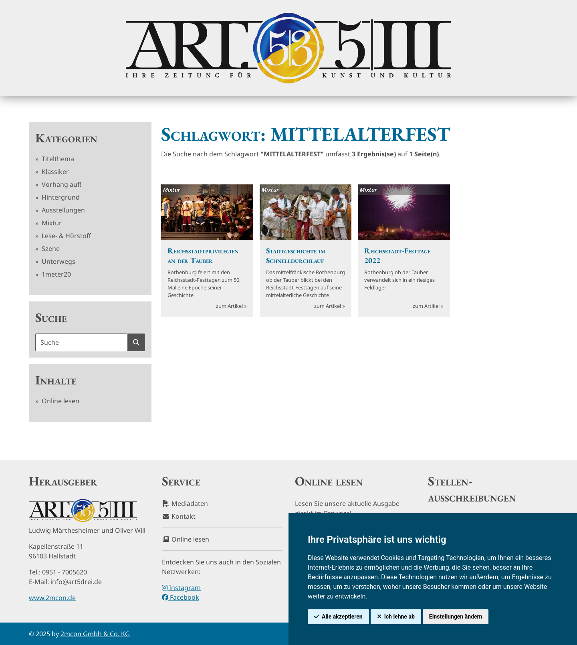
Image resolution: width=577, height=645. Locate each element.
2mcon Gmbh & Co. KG (95, 633)
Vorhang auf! (60, 184)
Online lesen (59, 400)
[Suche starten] (136, 342)
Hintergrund (60, 197)
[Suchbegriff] (81, 342)
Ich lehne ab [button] (399, 616)
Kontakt (179, 516)
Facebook (180, 597)
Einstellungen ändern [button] (455, 616)
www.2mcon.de (52, 597)
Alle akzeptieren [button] (342, 616)
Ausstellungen (62, 210)
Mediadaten (185, 503)
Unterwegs (57, 261)
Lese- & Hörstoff (65, 235)
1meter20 (55, 274)
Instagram (181, 587)
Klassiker (54, 171)
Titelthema (57, 158)
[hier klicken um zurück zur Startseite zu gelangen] (288, 48)
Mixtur (51, 222)
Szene (50, 248)
